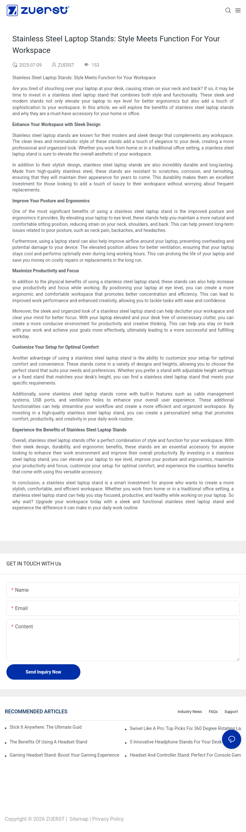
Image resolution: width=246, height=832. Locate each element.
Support (231, 711)
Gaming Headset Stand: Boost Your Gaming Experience (64, 755)
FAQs (213, 711)
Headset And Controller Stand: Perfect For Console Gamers (185, 755)
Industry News (189, 711)
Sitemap (79, 819)
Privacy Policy (108, 819)
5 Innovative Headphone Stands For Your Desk (176, 741)
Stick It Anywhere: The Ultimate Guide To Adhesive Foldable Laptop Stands (45, 727)
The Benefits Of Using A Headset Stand (48, 741)
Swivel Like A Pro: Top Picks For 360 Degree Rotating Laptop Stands (185, 728)
